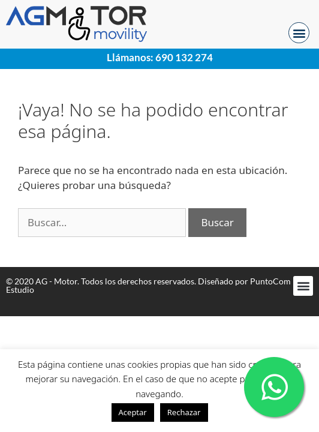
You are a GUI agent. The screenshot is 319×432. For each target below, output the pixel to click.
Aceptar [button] (133, 412)
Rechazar (184, 412)
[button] (298, 32)
